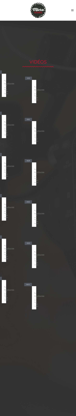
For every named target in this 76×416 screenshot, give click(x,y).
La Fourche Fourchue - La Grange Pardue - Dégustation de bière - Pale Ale (57, 133)
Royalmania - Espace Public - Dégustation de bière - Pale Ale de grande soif (18, 133)
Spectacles (7, 363)
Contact (6, 387)
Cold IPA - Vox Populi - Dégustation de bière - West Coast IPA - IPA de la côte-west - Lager (18, 207)
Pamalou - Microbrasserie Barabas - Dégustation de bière (57, 281)
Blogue (5, 375)
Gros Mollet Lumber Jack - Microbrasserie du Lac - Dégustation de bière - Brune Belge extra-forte (18, 170)
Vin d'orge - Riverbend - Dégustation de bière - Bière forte (57, 244)
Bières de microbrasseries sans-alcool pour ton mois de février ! (57, 170)
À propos (6, 351)
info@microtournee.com (14, 406)
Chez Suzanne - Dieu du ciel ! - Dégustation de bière (18, 281)
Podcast (6, 381)
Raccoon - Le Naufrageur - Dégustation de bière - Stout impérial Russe (57, 96)
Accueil (5, 345)
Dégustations (8, 357)
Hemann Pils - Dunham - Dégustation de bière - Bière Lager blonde (18, 244)
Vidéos (5, 369)
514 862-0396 (8, 402)
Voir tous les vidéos (38, 307)
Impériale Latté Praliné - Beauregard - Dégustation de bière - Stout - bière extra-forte (57, 207)
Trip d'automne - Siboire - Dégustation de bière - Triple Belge (18, 96)
